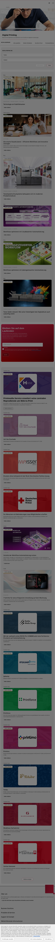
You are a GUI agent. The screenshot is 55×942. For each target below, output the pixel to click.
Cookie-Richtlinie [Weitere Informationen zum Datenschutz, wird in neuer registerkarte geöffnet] (36, 936)
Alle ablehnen (48, 939)
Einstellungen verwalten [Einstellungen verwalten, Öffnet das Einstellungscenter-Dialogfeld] (7, 939)
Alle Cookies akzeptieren (36, 939)
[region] (27, 933)
